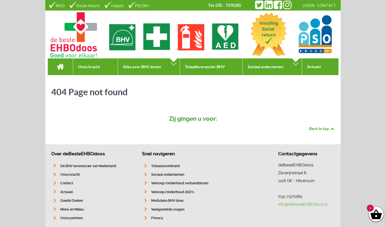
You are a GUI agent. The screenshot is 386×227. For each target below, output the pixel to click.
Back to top (322, 128)
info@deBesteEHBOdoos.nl (302, 204)
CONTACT (326, 5)
